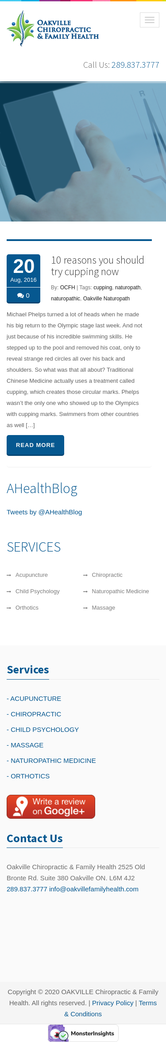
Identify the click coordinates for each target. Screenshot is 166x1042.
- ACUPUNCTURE (34, 698)
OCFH (67, 287)
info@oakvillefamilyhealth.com (94, 889)
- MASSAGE (25, 745)
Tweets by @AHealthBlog (44, 512)
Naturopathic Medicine (120, 593)
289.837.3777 (135, 64)
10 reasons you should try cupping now (97, 265)
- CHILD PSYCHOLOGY (43, 729)
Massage (104, 609)
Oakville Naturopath (106, 298)
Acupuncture (31, 576)
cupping (102, 287)
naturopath (127, 287)
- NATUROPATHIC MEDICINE (51, 760)
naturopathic (65, 298)
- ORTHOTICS (28, 776)
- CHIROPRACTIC (34, 714)
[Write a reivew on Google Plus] (51, 807)
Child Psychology (37, 593)
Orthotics (27, 609)
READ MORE (35, 445)
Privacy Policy (112, 1003)
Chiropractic (107, 576)
